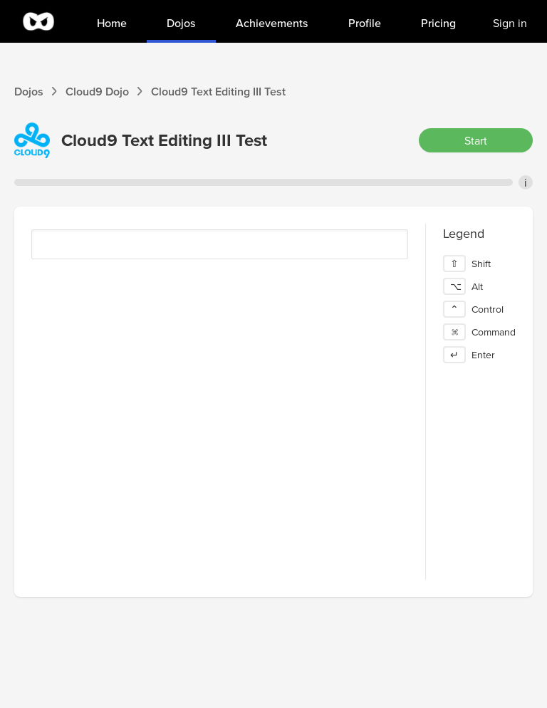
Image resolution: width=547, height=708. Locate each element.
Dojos (28, 91)
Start (475, 140)
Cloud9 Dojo (97, 91)
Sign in (510, 22)
